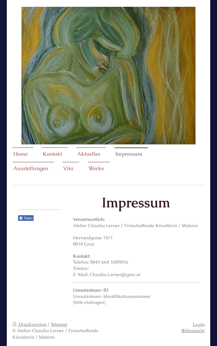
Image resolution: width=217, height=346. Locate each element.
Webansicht (193, 331)
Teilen (25, 218)
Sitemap (59, 324)
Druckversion (29, 324)
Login (199, 324)
